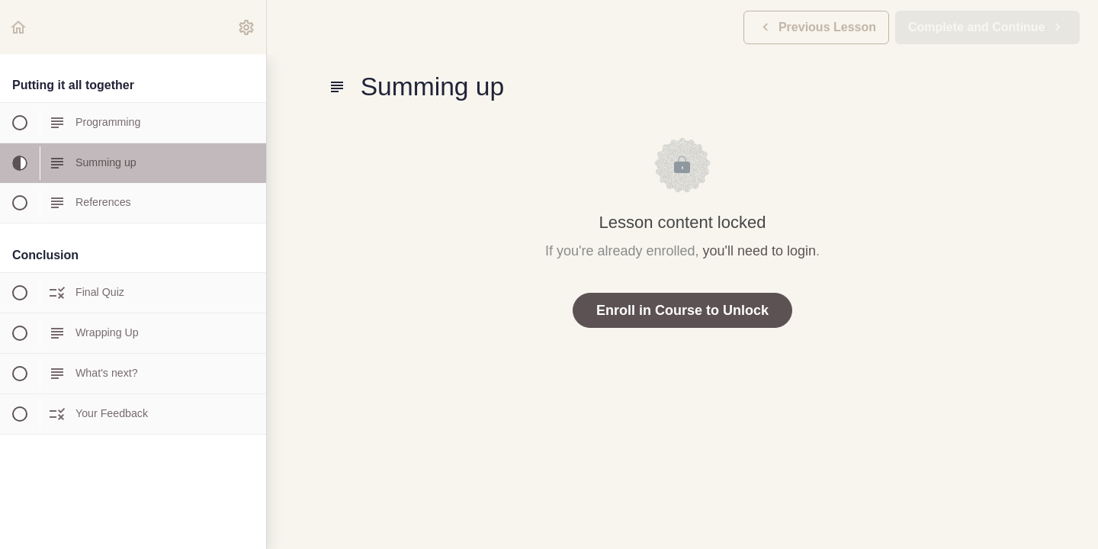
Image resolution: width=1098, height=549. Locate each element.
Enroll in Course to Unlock (682, 310)
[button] (19, 27)
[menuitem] (247, 27)
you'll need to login (760, 250)
